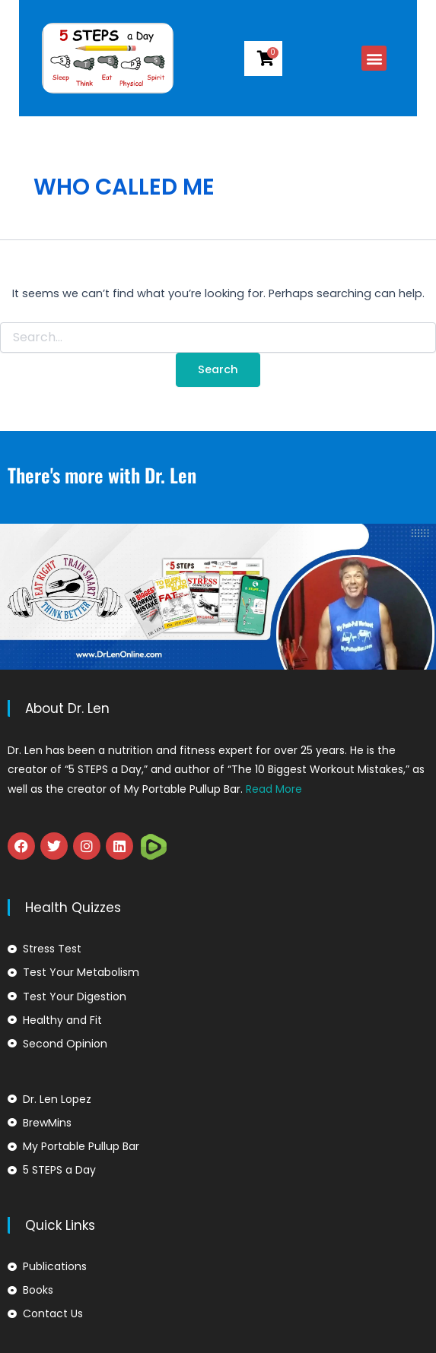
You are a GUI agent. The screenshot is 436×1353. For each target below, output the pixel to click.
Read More (274, 789)
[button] (393, 58)
